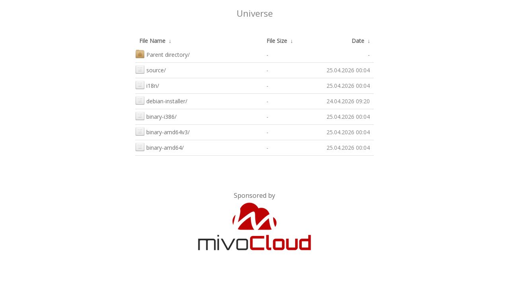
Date (358, 40)
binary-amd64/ (159, 146)
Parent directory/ (162, 53)
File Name (152, 40)
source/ (150, 69)
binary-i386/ (156, 115)
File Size (276, 40)
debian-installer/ (161, 100)
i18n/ (147, 84)
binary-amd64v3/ (162, 131)
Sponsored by (254, 195)
